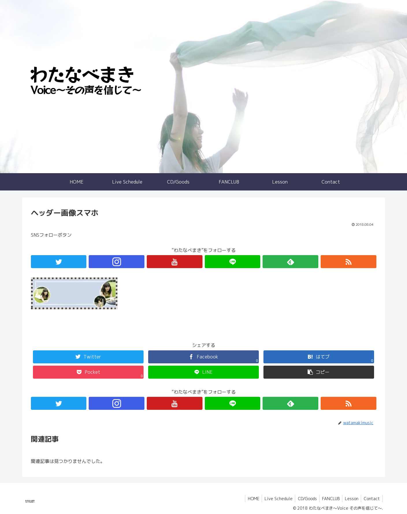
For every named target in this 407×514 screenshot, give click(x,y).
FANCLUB (329, 498)
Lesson (350, 498)
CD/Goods (304, 498)
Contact (371, 498)
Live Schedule (275, 498)
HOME (249, 498)
